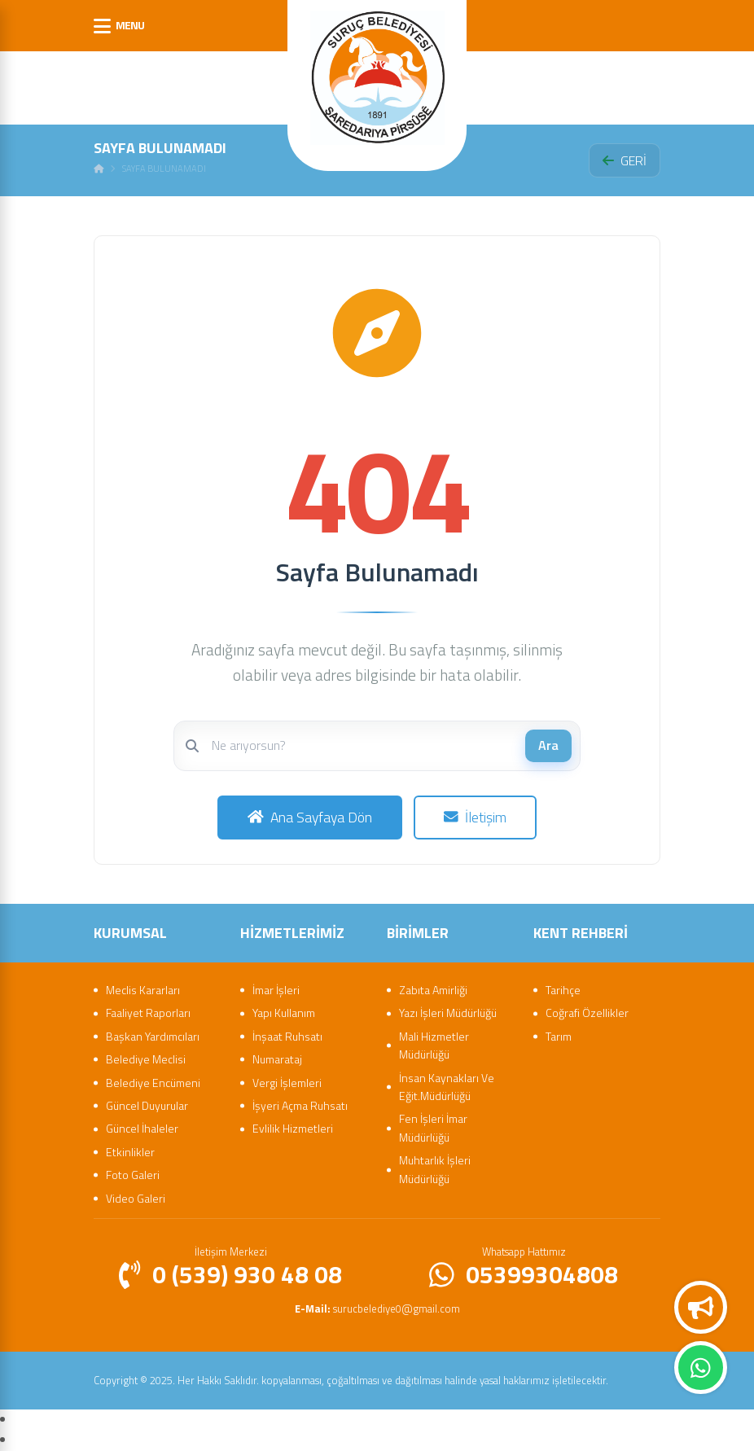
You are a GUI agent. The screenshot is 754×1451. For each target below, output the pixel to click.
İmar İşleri (276, 989)
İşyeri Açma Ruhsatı (300, 1105)
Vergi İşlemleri (287, 1082)
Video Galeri (135, 1198)
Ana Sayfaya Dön (310, 817)
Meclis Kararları (143, 989)
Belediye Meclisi (146, 1058)
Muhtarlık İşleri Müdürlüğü (435, 1168)
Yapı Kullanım (283, 1012)
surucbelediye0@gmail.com (377, 1308)
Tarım (559, 1036)
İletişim (475, 817)
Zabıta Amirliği (433, 989)
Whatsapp (700, 1368)
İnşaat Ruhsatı (287, 1036)
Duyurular (701, 1307)
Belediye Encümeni (153, 1082)
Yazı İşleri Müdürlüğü (448, 1012)
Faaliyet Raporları (148, 1012)
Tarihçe (563, 989)
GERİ (625, 160)
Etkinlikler (130, 1151)
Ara (548, 745)
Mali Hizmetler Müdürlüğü (434, 1045)
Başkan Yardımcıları (152, 1036)
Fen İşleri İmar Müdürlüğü (433, 1127)
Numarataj (277, 1058)
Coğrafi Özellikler (587, 1012)
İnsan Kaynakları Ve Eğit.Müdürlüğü (446, 1086)
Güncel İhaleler (142, 1128)
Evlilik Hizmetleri (292, 1128)
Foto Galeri (133, 1174)
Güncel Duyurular (147, 1105)
